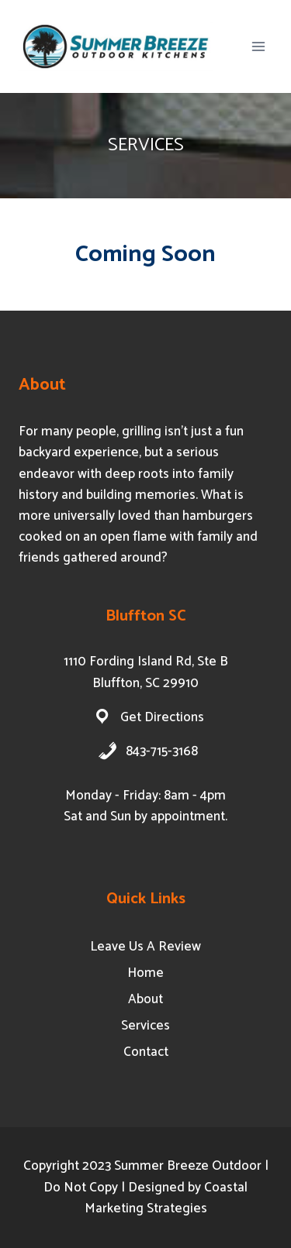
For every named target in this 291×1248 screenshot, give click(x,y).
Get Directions (162, 717)
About (145, 999)
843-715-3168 (162, 751)
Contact (145, 1052)
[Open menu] (258, 46)
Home (145, 973)
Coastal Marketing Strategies (166, 1198)
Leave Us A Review (145, 946)
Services (145, 1026)
